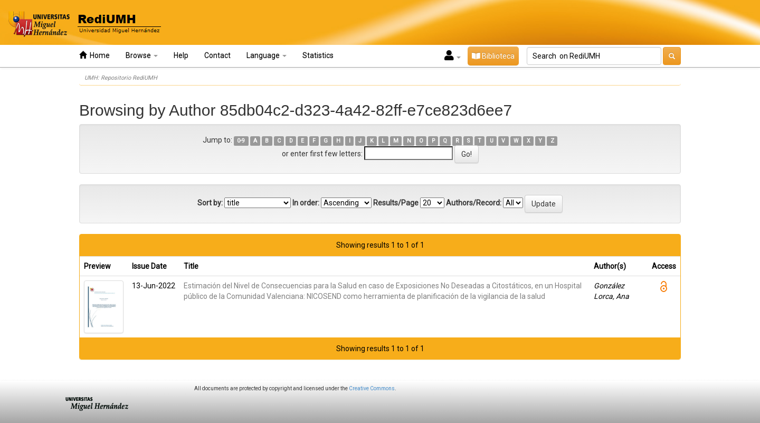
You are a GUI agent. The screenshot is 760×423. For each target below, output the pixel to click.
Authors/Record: (473, 203)
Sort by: (210, 203)
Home (94, 55)
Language (266, 55)
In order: (305, 203)
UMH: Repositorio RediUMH (120, 77)
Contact (217, 55)
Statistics (318, 55)
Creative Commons (372, 388)
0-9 (241, 140)
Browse (142, 55)
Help (181, 55)
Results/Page (396, 203)
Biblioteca (493, 56)
